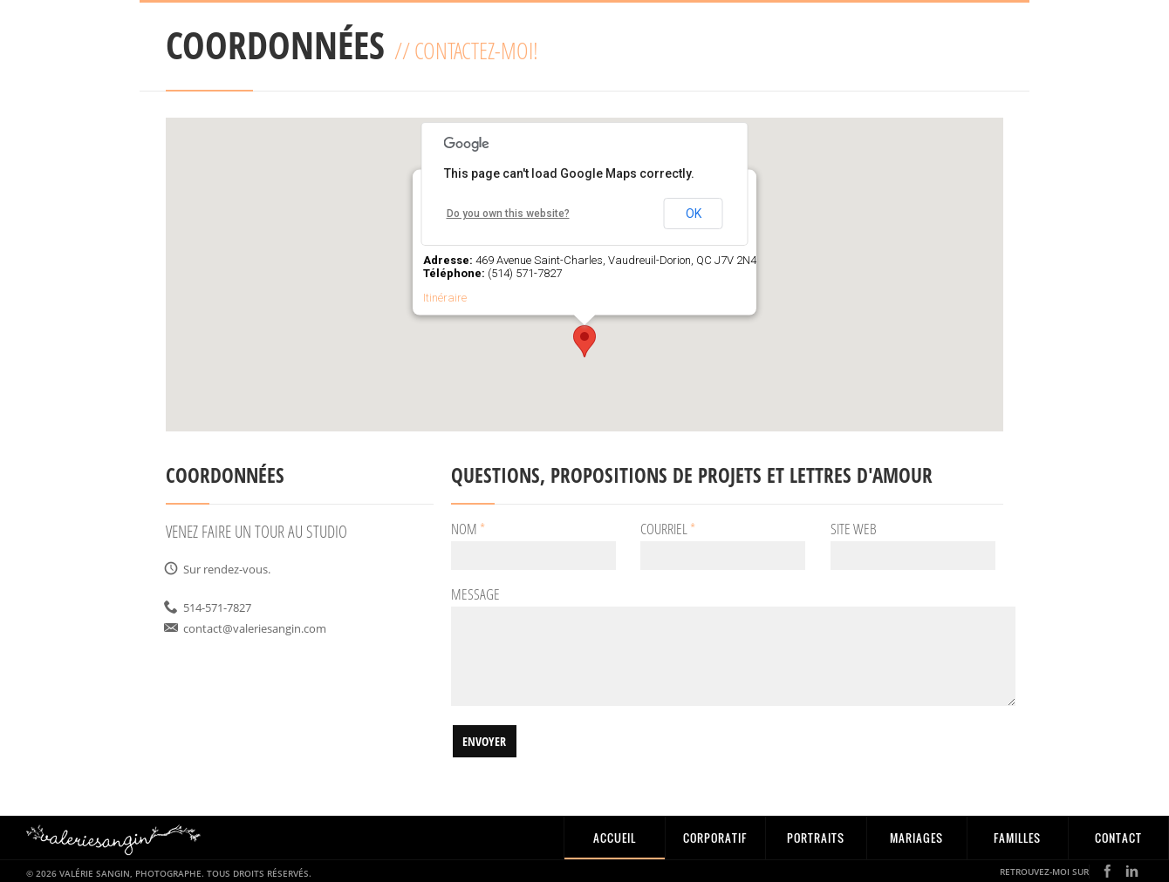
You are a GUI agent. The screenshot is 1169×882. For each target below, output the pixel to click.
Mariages (916, 837)
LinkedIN (1132, 871)
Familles (1017, 837)
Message (475, 594)
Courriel (667, 529)
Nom (468, 529)
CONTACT (1118, 837)
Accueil (614, 837)
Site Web (854, 529)
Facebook (1107, 871)
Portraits (815, 837)
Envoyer (484, 741)
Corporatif (715, 837)
